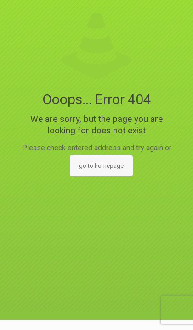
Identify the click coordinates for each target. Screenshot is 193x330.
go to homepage (101, 165)
